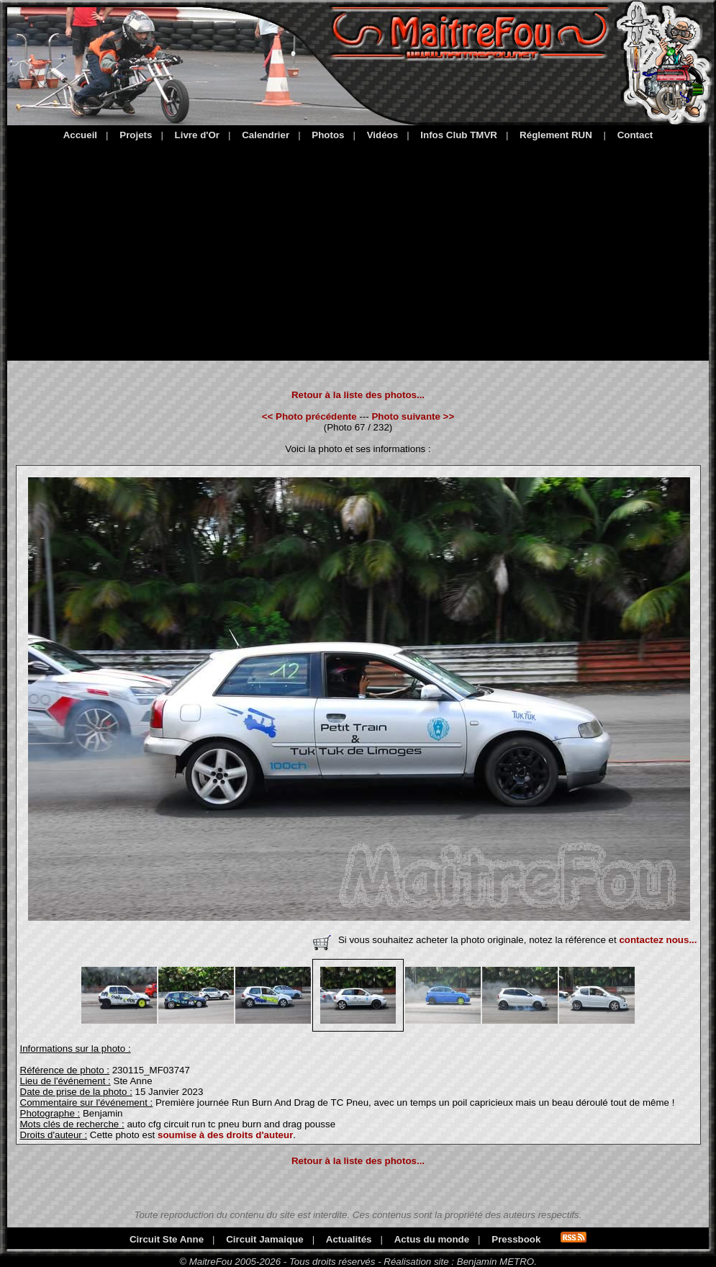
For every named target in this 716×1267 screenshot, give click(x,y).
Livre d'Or (197, 135)
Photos (328, 135)
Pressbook (515, 1239)
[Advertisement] (358, 248)
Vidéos (382, 135)
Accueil (80, 135)
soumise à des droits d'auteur (225, 1135)
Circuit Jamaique (264, 1239)
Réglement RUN (556, 135)
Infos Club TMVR (458, 135)
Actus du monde (431, 1239)
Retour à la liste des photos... (358, 394)
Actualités (349, 1239)
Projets (135, 135)
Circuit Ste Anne (167, 1239)
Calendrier (265, 135)
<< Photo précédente (309, 416)
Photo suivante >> (412, 416)
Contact (635, 135)
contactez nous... (658, 939)
